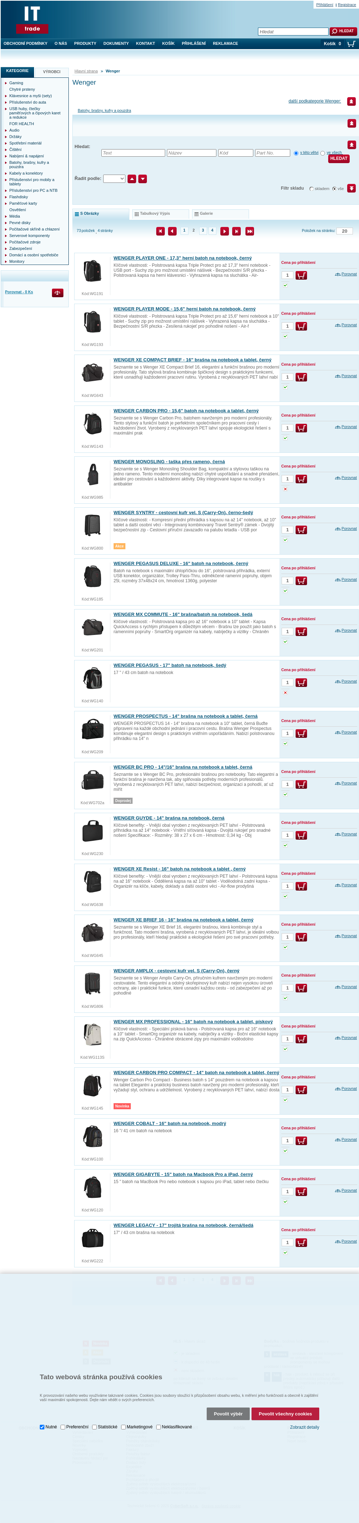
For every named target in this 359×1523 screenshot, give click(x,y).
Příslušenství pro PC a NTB (33, 190)
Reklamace (225, 43)
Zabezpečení (20, 248)
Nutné (51, 1424)
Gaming (16, 83)
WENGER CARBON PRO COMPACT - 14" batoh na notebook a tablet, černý (196, 1072)
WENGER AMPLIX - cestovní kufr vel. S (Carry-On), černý (176, 970)
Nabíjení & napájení (26, 156)
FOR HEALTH (21, 124)
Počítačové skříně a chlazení (34, 229)
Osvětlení (17, 210)
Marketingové (140, 1424)
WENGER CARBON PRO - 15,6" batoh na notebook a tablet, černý (186, 410)
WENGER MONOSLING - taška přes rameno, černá (169, 461)
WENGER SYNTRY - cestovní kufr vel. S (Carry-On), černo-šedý (183, 512)
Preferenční (77, 1424)
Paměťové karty (23, 203)
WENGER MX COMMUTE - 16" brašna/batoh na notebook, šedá (183, 614)
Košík (168, 43)
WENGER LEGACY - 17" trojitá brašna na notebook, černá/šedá (183, 1225)
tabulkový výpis (155, 213)
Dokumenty (116, 43)
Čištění (15, 149)
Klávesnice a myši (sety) (30, 96)
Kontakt (145, 43)
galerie (206, 213)
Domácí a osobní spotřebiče (33, 255)
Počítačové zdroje (24, 242)
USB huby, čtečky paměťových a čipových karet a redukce (35, 112)
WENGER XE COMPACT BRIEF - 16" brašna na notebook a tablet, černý (193, 359)
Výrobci (52, 72)
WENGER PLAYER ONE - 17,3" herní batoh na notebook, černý (183, 258)
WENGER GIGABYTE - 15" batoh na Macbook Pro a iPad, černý (183, 1174)
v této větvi (309, 152)
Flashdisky (18, 197)
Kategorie (17, 70)
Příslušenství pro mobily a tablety (31, 181)
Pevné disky (19, 222)
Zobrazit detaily (304, 1424)
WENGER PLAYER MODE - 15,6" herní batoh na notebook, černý (184, 309)
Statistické (108, 1424)
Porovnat (349, 274)
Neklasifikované (177, 1424)
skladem (322, 188)
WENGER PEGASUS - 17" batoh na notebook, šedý (170, 665)
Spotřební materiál (25, 143)
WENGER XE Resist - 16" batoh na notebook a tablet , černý (180, 869)
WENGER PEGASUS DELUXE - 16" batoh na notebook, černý (181, 563)
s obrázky (89, 213)
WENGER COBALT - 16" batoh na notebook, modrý (170, 1123)
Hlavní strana (86, 71)
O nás (60, 43)
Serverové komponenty (29, 235)
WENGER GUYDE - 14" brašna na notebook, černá (169, 818)
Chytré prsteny (22, 89)
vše (341, 188)
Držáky (15, 136)
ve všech (335, 152)
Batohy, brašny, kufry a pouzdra (104, 110)
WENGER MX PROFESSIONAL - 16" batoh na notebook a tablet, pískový (193, 1021)
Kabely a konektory (26, 173)
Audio (14, 130)
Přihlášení (194, 43)
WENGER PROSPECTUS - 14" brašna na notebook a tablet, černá (186, 716)
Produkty (85, 43)
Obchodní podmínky (25, 43)
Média (14, 216)
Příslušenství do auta (27, 102)
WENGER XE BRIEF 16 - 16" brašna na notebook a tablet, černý (183, 919)
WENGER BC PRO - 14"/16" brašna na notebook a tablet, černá (183, 767)
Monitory (16, 261)
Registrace (347, 5)
